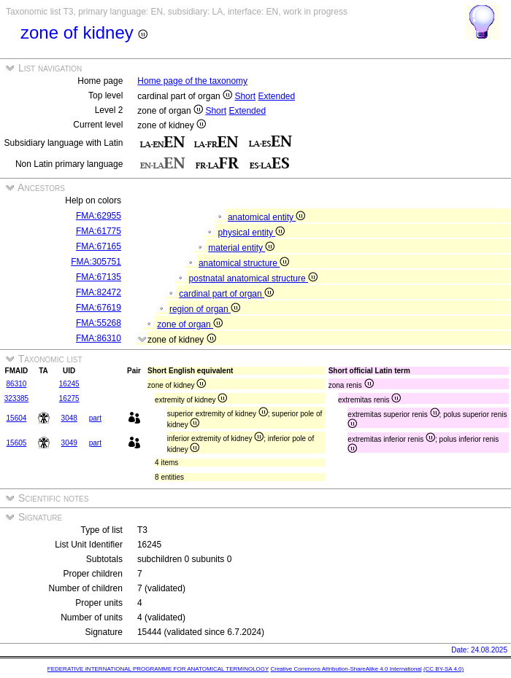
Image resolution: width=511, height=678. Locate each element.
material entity (241, 248)
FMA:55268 (98, 323)
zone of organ (190, 324)
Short (245, 96)
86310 (17, 384)
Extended (276, 96)
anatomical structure (244, 263)
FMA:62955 (98, 216)
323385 (16, 398)
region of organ (204, 309)
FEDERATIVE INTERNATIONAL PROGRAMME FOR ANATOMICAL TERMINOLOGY (158, 669)
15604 (17, 418)
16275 (69, 398)
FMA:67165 (98, 246)
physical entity (251, 232)
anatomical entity (266, 217)
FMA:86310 (98, 338)
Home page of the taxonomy (192, 81)
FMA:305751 (96, 262)
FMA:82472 (98, 292)
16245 (69, 384)
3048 (69, 418)
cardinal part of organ (226, 294)
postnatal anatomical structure (253, 278)
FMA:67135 (98, 277)
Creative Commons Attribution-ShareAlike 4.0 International (345, 669)
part (95, 418)
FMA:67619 (98, 308)
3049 (69, 443)
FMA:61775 (98, 231)
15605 (17, 443)
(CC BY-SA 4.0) (443, 669)
